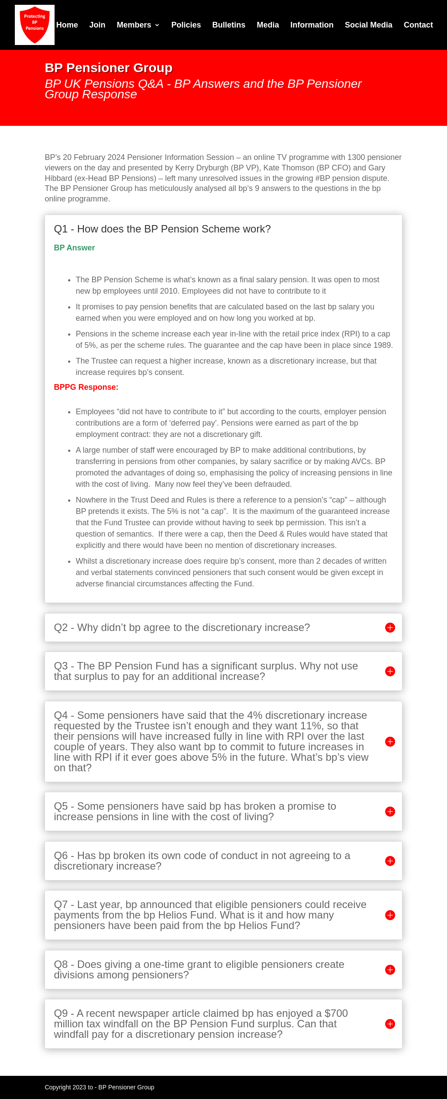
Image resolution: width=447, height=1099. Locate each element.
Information (312, 25)
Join (97, 25)
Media (268, 25)
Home (67, 25)
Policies (186, 25)
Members (134, 25)
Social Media (368, 25)
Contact (418, 25)
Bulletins (228, 25)
